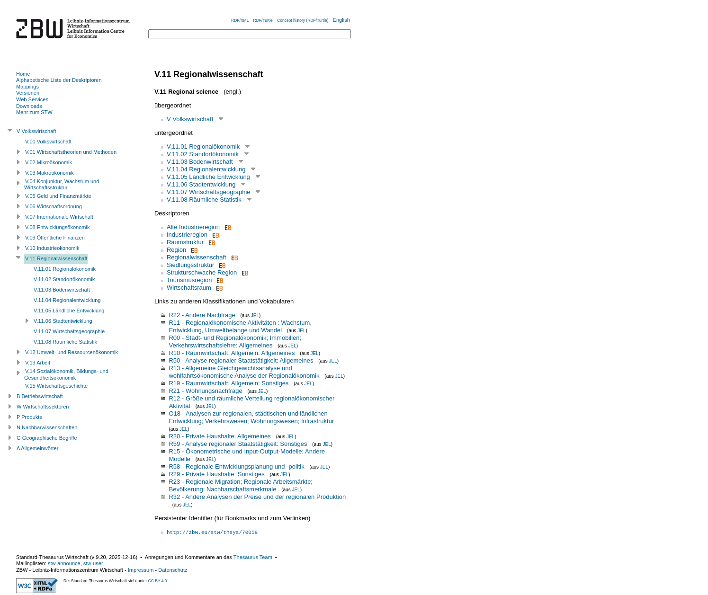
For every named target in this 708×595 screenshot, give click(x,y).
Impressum (141, 570)
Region (176, 249)
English (341, 20)
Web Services (32, 99)
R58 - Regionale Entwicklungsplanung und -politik (236, 466)
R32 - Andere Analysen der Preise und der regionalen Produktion (257, 496)
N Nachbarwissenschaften (47, 427)
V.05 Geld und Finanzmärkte (58, 196)
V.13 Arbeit (37, 362)
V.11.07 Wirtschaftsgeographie (209, 191)
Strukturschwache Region (202, 272)
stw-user (93, 563)
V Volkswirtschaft (190, 119)
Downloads (29, 106)
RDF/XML (240, 20)
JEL (255, 315)
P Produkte (29, 417)
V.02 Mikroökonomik (48, 162)
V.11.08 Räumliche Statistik (204, 199)
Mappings (27, 86)
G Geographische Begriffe (47, 438)
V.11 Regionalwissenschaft (56, 258)
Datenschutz (172, 570)
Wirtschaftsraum (189, 287)
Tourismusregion (189, 280)
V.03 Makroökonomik (49, 173)
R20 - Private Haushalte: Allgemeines (219, 436)
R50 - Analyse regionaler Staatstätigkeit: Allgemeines (241, 360)
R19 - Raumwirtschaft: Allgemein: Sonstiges (228, 383)
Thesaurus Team (252, 557)
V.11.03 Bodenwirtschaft (200, 161)
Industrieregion (187, 234)
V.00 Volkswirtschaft (48, 141)
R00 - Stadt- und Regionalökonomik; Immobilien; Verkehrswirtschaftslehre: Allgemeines (235, 341)
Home (23, 74)
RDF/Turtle (263, 20)
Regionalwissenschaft (196, 257)
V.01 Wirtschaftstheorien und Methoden (71, 152)
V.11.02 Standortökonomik (203, 154)
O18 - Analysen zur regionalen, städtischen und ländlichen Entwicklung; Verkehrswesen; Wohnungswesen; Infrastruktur (251, 417)
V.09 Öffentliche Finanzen (55, 237)
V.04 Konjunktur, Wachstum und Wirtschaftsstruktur (61, 184)
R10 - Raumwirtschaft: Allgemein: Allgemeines (232, 352)
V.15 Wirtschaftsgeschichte (56, 386)
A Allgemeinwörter (37, 448)
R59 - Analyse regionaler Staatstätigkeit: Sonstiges (238, 443)
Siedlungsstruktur (190, 264)
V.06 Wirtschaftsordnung (53, 206)
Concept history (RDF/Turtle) (302, 20)
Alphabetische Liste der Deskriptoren (59, 80)
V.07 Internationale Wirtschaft (59, 217)
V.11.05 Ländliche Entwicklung (208, 176)
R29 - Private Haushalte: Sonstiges (216, 474)
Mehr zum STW (34, 112)
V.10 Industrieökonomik (52, 248)
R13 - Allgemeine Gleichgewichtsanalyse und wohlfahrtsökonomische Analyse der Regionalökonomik (244, 371)
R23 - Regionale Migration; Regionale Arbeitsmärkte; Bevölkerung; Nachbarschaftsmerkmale (241, 485)
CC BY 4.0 (157, 580)
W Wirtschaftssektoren (43, 406)
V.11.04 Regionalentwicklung (206, 169)
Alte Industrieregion (193, 227)
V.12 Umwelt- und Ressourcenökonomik (71, 352)
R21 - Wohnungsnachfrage (205, 390)
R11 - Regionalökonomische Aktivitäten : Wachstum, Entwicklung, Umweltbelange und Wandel (240, 326)
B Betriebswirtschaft (40, 396)
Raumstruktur (185, 242)
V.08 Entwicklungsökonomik (57, 227)
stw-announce (64, 563)
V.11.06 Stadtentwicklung (201, 184)
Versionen (27, 93)
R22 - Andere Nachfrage (202, 315)
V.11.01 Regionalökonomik (203, 146)
